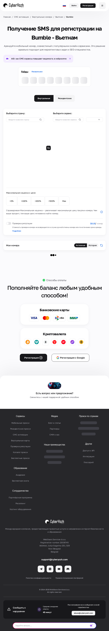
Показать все (37, 72)
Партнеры (54, 429)
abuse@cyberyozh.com (83, 613)
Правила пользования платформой (69, 578)
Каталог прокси (20, 452)
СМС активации (21, 17)
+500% (51, 201)
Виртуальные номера (42, 17)
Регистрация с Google (70, 357)
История (93, 245)
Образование (20, 468)
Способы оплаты (56, 280)
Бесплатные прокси (20, 458)
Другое (88, 444)
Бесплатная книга (20, 481)
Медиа (54, 416)
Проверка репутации (20, 446)
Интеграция (88, 456)
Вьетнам (59, 17)
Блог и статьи (54, 423)
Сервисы (20, 416)
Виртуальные (44, 98)
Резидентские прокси (20, 429)
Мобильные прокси (20, 423)
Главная (7, 17)
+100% (24, 201)
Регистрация (88, 5)
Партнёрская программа (20, 497)
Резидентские (65, 98)
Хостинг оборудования (20, 509)
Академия (20, 475)
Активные (80, 245)
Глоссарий (88, 462)
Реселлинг (20, 503)
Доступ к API (88, 450)
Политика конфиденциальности (38, 578)
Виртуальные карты (20, 440)
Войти (74, 5)
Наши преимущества (54, 444)
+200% (38, 201)
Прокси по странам (88, 416)
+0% (12, 201)
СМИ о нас (54, 434)
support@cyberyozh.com (54, 559)
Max (64, 201)
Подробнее (16, 231)
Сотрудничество (20, 491)
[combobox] (94, 119)
